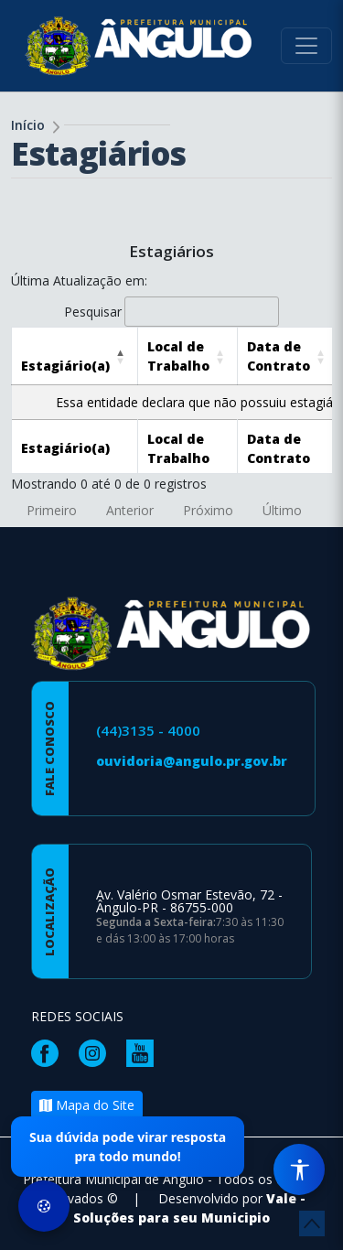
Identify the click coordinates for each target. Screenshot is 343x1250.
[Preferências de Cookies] (44, 1206)
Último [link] (282, 510)
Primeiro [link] (52, 510)
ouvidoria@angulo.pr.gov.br (191, 761)
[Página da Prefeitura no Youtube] (144, 1052)
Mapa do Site (86, 1105)
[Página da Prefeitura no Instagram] (97, 1052)
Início (28, 125)
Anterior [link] (130, 510)
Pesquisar (93, 311)
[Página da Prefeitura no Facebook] (49, 1052)
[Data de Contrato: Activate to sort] (288, 355)
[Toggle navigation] (306, 45)
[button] (65, 365)
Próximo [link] (208, 510)
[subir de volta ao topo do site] (312, 1223)
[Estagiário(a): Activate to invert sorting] (75, 355)
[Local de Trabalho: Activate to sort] (188, 355)
